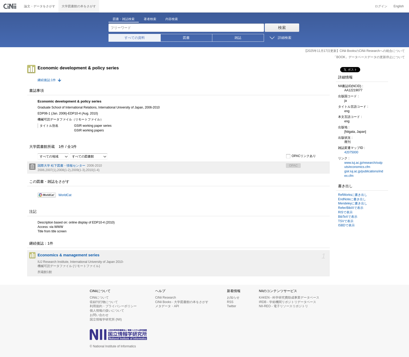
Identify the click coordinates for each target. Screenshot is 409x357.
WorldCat (64, 195)
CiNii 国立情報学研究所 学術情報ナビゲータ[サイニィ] (10, 6)
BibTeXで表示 (347, 217)
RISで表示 (345, 212)
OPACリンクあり (301, 156)
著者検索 (150, 19)
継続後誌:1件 (47, 80)
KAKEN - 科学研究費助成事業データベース (289, 297)
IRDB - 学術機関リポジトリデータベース (287, 302)
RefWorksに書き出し (352, 195)
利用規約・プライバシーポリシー (113, 306)
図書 (186, 38)
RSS (230, 302)
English (399, 6)
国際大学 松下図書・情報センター (61, 165)
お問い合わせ (99, 315)
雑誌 (237, 38)
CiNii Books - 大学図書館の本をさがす (182, 302)
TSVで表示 (345, 221)
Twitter (231, 306)
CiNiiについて (99, 297)
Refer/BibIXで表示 (350, 208)
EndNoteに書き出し (352, 199)
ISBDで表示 (346, 225)
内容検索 (171, 19)
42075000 (351, 152)
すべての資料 (134, 38)
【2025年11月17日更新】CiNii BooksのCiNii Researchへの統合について (354, 51)
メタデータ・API (167, 306)
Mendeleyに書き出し (352, 203)
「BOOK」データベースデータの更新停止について (369, 57)
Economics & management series (68, 255)
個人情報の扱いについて (107, 310)
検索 (282, 27)
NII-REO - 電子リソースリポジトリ (283, 306)
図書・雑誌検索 (124, 19)
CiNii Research (165, 297)
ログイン (381, 6)
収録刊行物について (104, 302)
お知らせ (233, 297)
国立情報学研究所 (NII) (106, 319)
